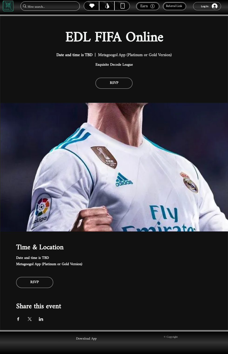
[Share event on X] (29, 319)
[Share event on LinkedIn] (41, 319)
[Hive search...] (49, 7)
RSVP (114, 83)
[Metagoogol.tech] (8, 6)
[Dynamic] (122, 5)
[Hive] (91, 5)
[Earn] (147, 6)
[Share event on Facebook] (18, 319)
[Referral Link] (174, 6)
